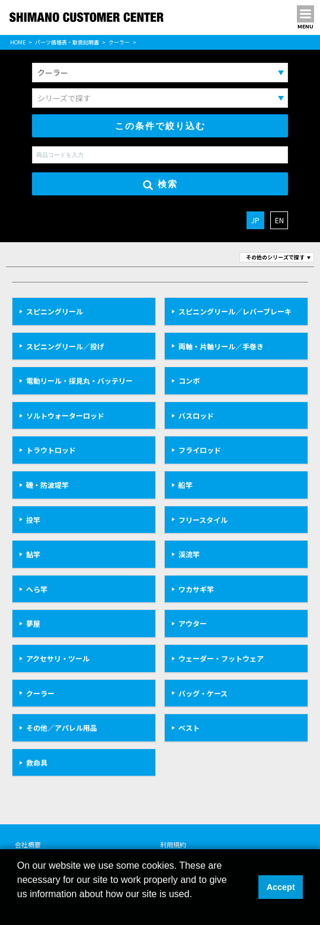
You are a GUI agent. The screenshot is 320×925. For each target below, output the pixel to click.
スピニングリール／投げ (65, 346)
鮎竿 (33, 554)
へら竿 (36, 589)
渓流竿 (189, 554)
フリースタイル (203, 520)
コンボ (189, 380)
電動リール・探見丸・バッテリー (79, 380)
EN (279, 220)
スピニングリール (54, 311)
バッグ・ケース (203, 693)
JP (255, 220)
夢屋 (33, 623)
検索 (160, 184)
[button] (19, 909)
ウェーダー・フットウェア (221, 658)
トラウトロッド (51, 450)
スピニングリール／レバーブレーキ (235, 311)
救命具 (36, 762)
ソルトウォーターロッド (65, 415)
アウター (192, 623)
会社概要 (28, 844)
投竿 (33, 520)
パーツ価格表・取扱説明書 (67, 42)
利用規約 (173, 844)
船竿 (185, 485)
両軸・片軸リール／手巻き (221, 346)
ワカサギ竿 (196, 589)
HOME (17, 42)
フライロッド (199, 450)
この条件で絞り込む (160, 126)
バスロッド (196, 415)
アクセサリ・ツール (57, 658)
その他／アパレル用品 (61, 727)
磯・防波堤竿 (47, 485)
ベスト (189, 727)
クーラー (119, 42)
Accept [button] (281, 887)
